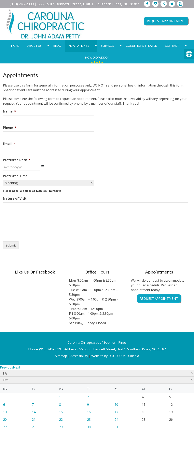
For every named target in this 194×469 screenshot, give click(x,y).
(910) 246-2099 (22, 4)
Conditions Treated (141, 45)
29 (61, 427)
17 (116, 412)
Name (9, 111)
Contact (172, 45)
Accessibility (79, 356)
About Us (34, 45)
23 (89, 419)
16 (89, 412)
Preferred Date (16, 160)
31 (116, 427)
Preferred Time (15, 176)
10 (116, 404)
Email (9, 144)
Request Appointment (166, 21)
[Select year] (97, 380)
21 (33, 419)
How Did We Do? (97, 57)
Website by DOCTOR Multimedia (115, 356)
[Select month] (97, 373)
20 (5, 419)
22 (61, 419)
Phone (9, 128)
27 (5, 427)
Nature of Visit (15, 198)
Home (15, 45)
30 (89, 427)
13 (5, 412)
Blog (57, 45)
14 (33, 412)
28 (33, 427)
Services (107, 45)
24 (116, 419)
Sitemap (61, 356)
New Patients (79, 45)
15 (61, 412)
